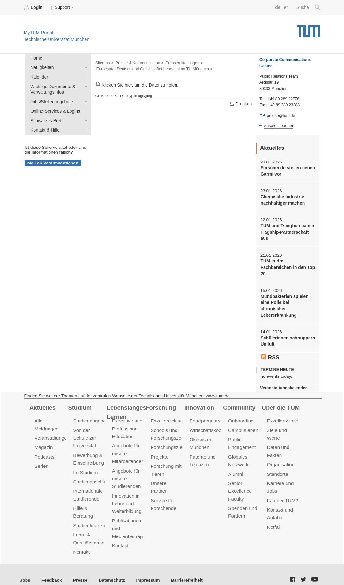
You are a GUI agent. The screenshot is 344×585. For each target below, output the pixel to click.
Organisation (280, 455)
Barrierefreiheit (183, 568)
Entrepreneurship (208, 412)
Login (34, 7)
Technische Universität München (308, 29)
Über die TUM (280, 398)
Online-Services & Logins (84, 110)
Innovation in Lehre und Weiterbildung (126, 493)
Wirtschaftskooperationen (216, 421)
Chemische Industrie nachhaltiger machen (282, 199)
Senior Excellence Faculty (239, 481)
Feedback (51, 568)
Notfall (273, 516)
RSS (270, 348)
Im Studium (85, 462)
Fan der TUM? (282, 490)
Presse (79, 568)
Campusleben (243, 421)
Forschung (160, 398)
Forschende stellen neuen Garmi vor (287, 170)
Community (239, 398)
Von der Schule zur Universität (84, 429)
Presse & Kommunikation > (138, 62)
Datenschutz (110, 568)
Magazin (43, 438)
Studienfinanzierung (94, 515)
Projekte (159, 447)
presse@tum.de (281, 115)
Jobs (25, 568)
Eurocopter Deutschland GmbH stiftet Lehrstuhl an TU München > (153, 69)
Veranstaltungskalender (283, 379)
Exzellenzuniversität (288, 412)
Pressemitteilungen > (182, 62)
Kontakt (81, 541)
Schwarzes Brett (84, 119)
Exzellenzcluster (168, 412)
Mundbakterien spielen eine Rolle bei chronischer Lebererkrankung (287, 301)
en (286, 7)
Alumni (235, 464)
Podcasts (44, 447)
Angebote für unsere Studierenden (126, 468)
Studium (79, 398)
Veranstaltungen (51, 429)
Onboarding (240, 412)
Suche (308, 7)
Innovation (198, 398)
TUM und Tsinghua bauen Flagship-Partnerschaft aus (286, 231)
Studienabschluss (91, 472)
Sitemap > (104, 62)
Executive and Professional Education (127, 419)
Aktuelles (42, 398)
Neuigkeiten (84, 67)
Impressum (145, 568)
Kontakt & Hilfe (84, 128)
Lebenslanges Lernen (126, 403)
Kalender (84, 76)
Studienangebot (90, 412)
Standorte (277, 464)
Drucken (240, 103)
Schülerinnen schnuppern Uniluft (287, 332)
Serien (41, 456)
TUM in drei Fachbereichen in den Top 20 (287, 266)
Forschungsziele (168, 438)
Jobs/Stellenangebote (84, 100)
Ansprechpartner (278, 125)
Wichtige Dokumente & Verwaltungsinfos (84, 85)
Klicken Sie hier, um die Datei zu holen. (136, 84)
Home (36, 58)
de (278, 7)
